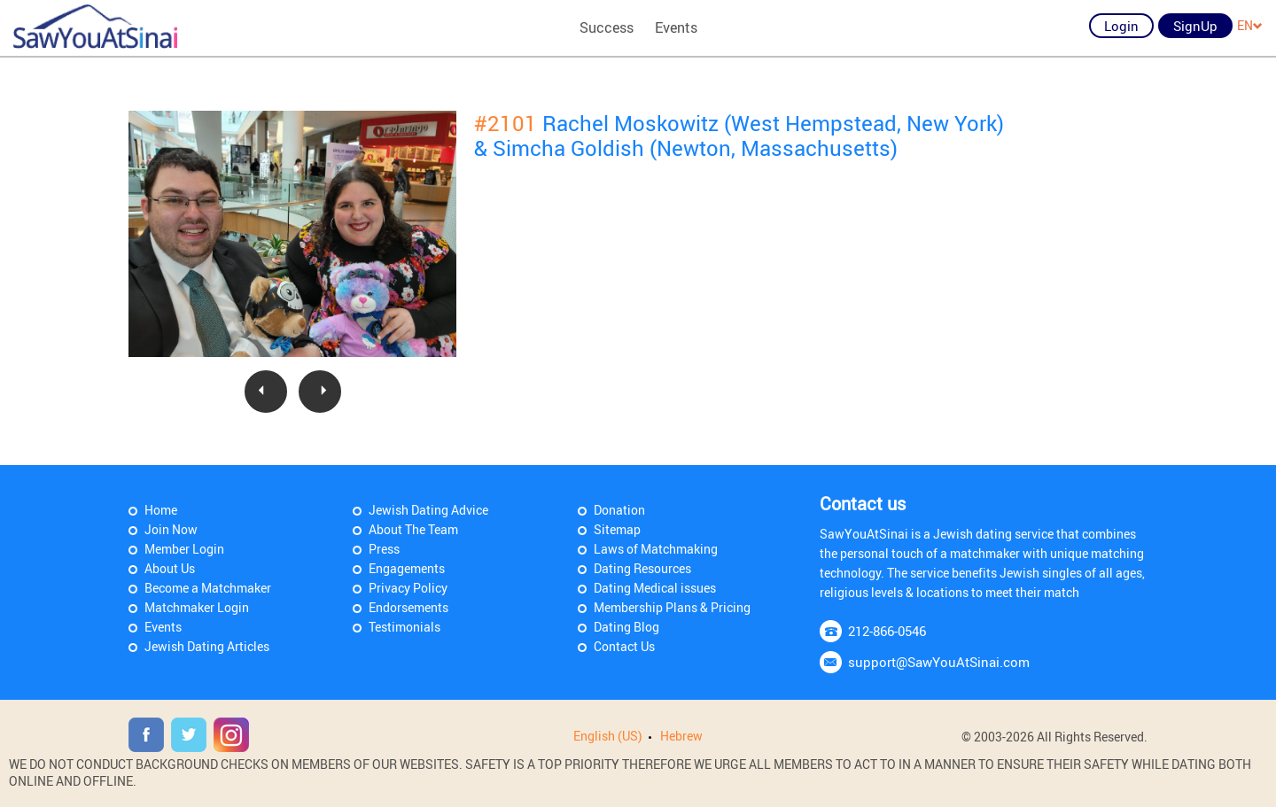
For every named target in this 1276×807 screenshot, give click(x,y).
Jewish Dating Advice (428, 509)
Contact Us (624, 646)
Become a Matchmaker (207, 587)
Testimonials (404, 626)
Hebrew (681, 735)
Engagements (407, 568)
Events (676, 27)
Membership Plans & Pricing (672, 607)
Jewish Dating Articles (206, 646)
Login (1121, 26)
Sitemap (617, 529)
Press (384, 548)
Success (607, 27)
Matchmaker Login (196, 607)
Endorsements (408, 607)
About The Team (413, 529)
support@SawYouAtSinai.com (939, 662)
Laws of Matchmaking (656, 548)
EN (1250, 25)
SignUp (1195, 26)
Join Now (171, 529)
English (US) (607, 735)
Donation (619, 509)
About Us (169, 568)
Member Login (184, 548)
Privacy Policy (408, 587)
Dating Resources (642, 568)
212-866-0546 (887, 631)
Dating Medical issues (655, 587)
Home (160, 509)
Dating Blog (626, 626)
